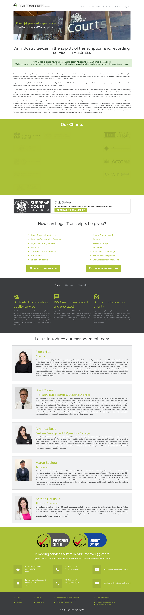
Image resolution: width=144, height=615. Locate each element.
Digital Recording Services (43, 243)
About (91, 6)
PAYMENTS (40, 600)
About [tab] (57, 285)
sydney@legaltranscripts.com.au (116, 569)
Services (100, 6)
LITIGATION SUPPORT (102, 600)
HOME (18, 598)
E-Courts (35, 247)
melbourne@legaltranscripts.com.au (117, 583)
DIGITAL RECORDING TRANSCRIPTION (67, 600)
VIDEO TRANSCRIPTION (103, 598)
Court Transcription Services (44, 235)
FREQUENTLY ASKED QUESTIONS (106, 602)
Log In (126, 6)
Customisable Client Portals (44, 251)
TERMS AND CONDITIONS (104, 604)
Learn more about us (106, 268)
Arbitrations (36, 255)
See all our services (46, 268)
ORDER (39, 598)
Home (83, 6)
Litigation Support (39, 260)
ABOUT (19, 600)
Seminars (97, 239)
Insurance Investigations (104, 255)
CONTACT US (40, 602)
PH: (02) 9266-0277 (72, 569)
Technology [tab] (83, 285)
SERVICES (19, 602)
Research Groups (101, 243)
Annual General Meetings (104, 235)
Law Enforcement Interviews (106, 260)
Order (109, 6)
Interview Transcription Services (46, 239)
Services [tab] (69, 285)
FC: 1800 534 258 (71, 566)
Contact (117, 6)
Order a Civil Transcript (71, 210)
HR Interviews (99, 247)
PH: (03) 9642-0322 (72, 583)
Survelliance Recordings (104, 251)
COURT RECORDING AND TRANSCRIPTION (68, 598)
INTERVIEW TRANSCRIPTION (64, 602)
